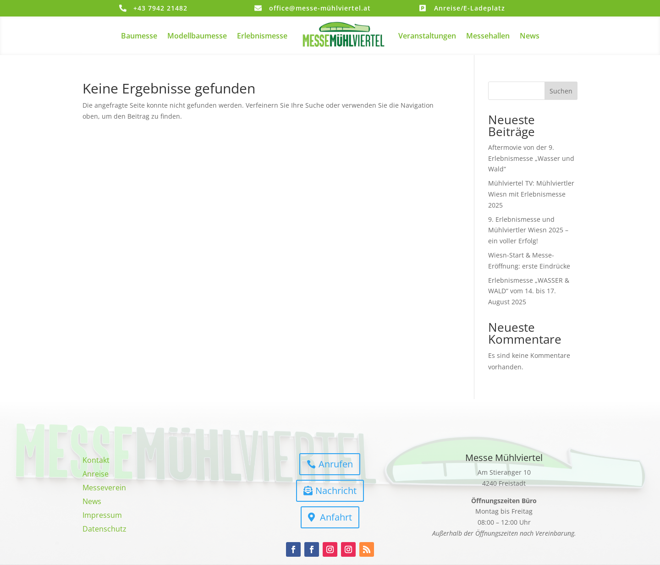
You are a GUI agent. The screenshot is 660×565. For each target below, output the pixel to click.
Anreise (95, 475)
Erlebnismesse (262, 36)
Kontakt (96, 461)
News (529, 36)
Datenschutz (104, 530)
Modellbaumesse (197, 36)
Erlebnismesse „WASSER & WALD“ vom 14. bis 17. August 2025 (528, 291)
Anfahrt (336, 517)
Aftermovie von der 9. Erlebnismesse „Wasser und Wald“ (531, 158)
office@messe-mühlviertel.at (320, 8)
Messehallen (488, 36)
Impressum (102, 516)
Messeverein (104, 488)
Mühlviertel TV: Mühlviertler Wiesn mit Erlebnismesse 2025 (531, 194)
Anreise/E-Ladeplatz (469, 8)
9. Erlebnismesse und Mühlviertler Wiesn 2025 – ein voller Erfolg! (528, 230)
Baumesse (139, 36)
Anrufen (336, 464)
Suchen (561, 91)
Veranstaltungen (427, 36)
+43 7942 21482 (160, 8)
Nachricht (336, 490)
